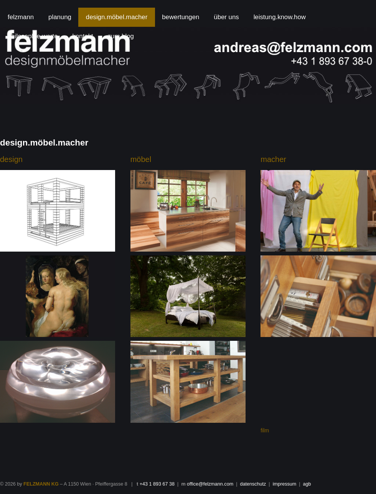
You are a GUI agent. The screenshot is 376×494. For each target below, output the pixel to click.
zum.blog (121, 36)
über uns (226, 17)
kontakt (83, 36)
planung (59, 17)
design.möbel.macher (116, 17)
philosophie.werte (33, 36)
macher (273, 159)
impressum (285, 484)
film (265, 430)
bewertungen (180, 17)
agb (307, 484)
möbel (140, 159)
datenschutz (253, 484)
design (11, 159)
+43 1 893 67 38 (157, 484)
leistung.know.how (280, 17)
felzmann (21, 17)
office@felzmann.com (210, 484)
